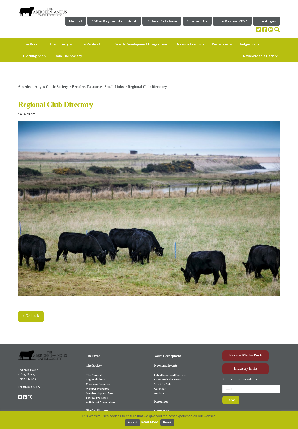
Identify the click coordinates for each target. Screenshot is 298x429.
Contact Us (197, 21)
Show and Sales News (167, 379)
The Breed (93, 356)
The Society (94, 365)
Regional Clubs (95, 379)
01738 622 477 (31, 386)
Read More (149, 422)
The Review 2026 (232, 21)
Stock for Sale (162, 384)
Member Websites (97, 388)
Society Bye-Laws (97, 397)
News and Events (165, 365)
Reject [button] (167, 422)
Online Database (161, 21)
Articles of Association (100, 402)
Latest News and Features (170, 375)
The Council (94, 375)
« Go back (31, 316)
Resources (161, 401)
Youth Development (167, 356)
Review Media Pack (245, 355)
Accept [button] (132, 422)
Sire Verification (97, 410)
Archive (159, 393)
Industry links (245, 368)
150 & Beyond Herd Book (114, 21)
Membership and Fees (100, 393)
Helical (75, 21)
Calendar (160, 388)
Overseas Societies (98, 384)
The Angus (266, 21)
